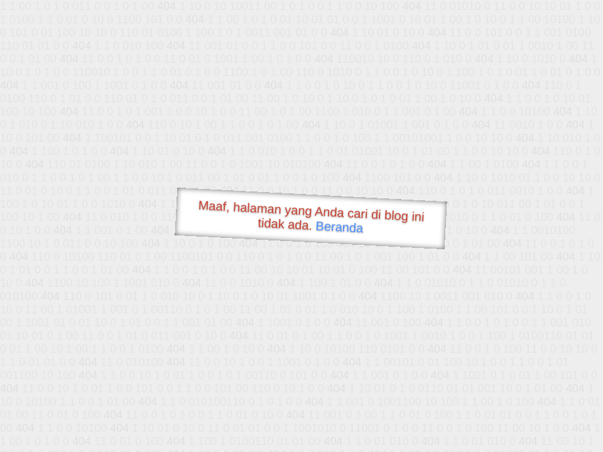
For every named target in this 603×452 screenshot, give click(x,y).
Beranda (339, 226)
